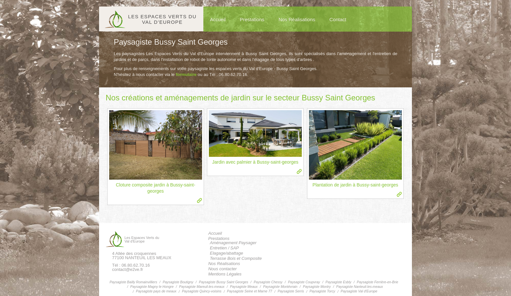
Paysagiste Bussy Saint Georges (223, 282)
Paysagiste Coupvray (304, 282)
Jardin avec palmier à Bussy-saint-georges (255, 162)
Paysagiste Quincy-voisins (201, 291)
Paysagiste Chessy (268, 282)
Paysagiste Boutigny (178, 282)
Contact (337, 19)
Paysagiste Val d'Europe (359, 291)
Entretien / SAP (224, 247)
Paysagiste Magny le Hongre (152, 287)
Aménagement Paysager (233, 242)
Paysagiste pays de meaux (156, 291)
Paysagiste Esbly (338, 282)
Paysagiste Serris (291, 291)
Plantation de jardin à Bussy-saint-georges (355, 184)
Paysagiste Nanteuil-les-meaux (359, 287)
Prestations (252, 19)
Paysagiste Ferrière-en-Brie (377, 282)
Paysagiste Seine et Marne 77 (249, 291)
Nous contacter (222, 268)
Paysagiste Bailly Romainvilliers (133, 282)
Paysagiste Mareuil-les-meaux (202, 287)
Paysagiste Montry (316, 287)
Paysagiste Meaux (244, 287)
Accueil (218, 19)
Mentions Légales (224, 274)
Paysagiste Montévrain (280, 287)
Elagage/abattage (226, 253)
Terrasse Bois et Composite (236, 258)
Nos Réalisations (297, 19)
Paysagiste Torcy (322, 291)
